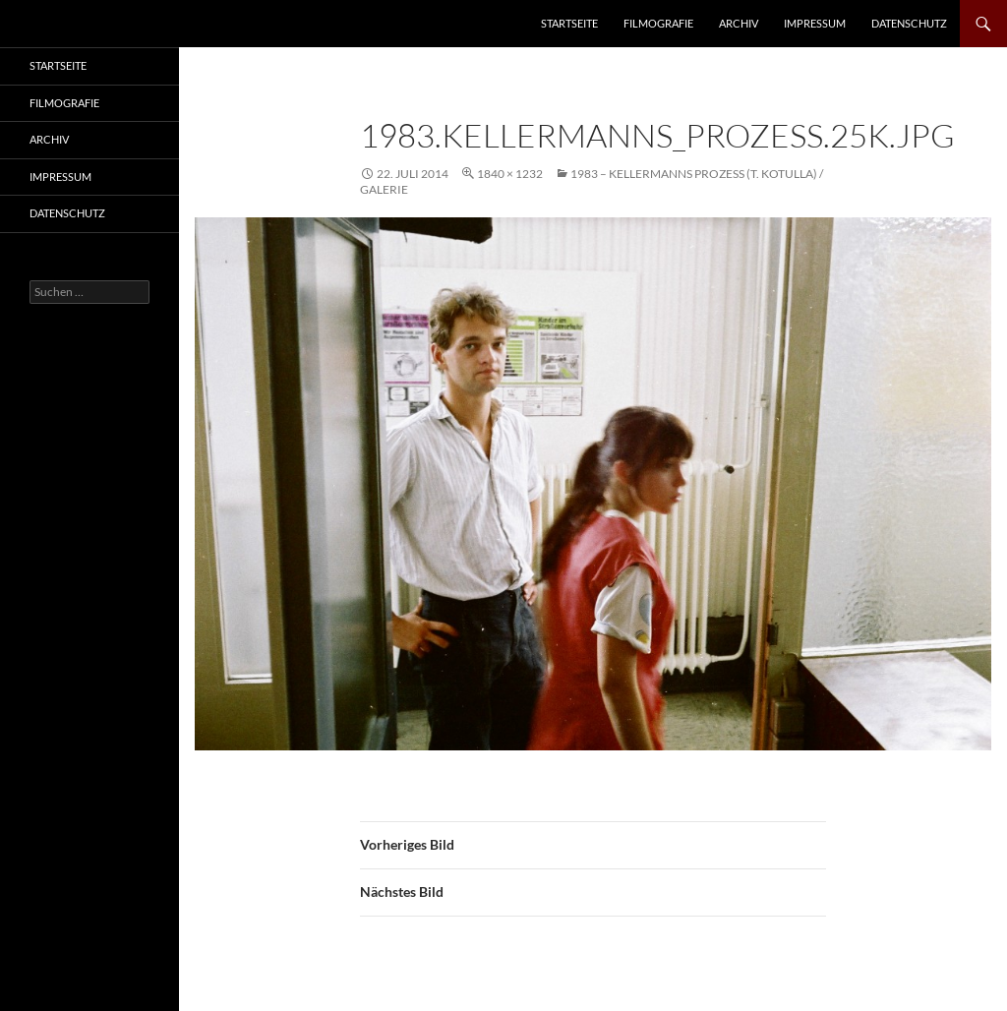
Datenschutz (909, 23)
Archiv (738, 23)
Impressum (815, 23)
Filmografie (658, 23)
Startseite (569, 23)
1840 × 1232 (510, 173)
